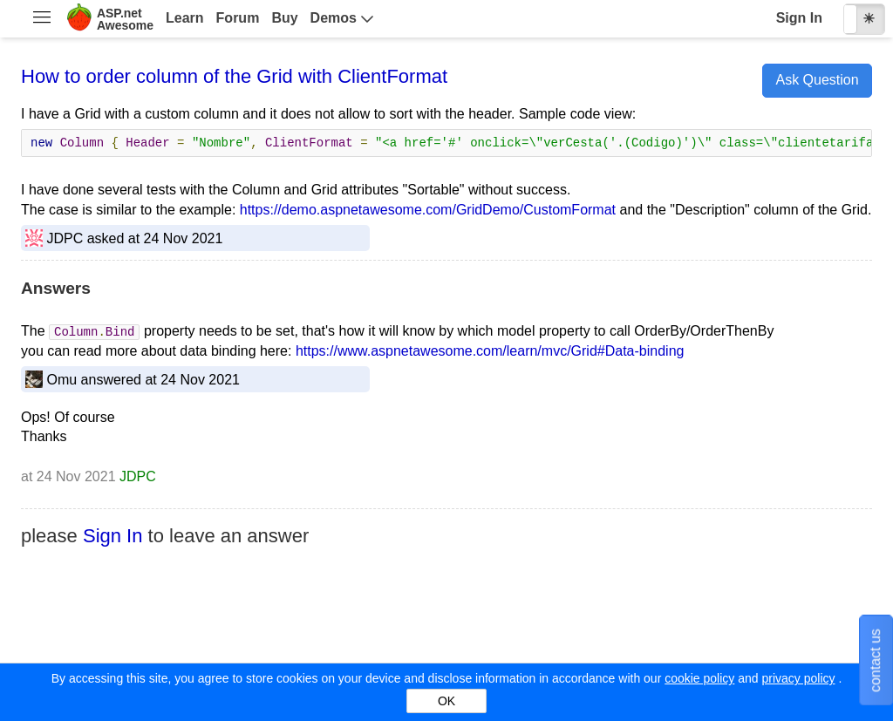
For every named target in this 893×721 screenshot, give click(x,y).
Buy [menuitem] (284, 17)
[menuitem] (41, 19)
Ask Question (816, 79)
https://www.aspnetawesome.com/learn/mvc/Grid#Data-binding (490, 350)
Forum (238, 17)
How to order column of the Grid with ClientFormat (234, 76)
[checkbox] (864, 19)
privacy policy (798, 678)
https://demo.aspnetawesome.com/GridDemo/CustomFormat (428, 209)
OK (446, 701)
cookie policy (699, 678)
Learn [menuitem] (185, 17)
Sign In (799, 17)
